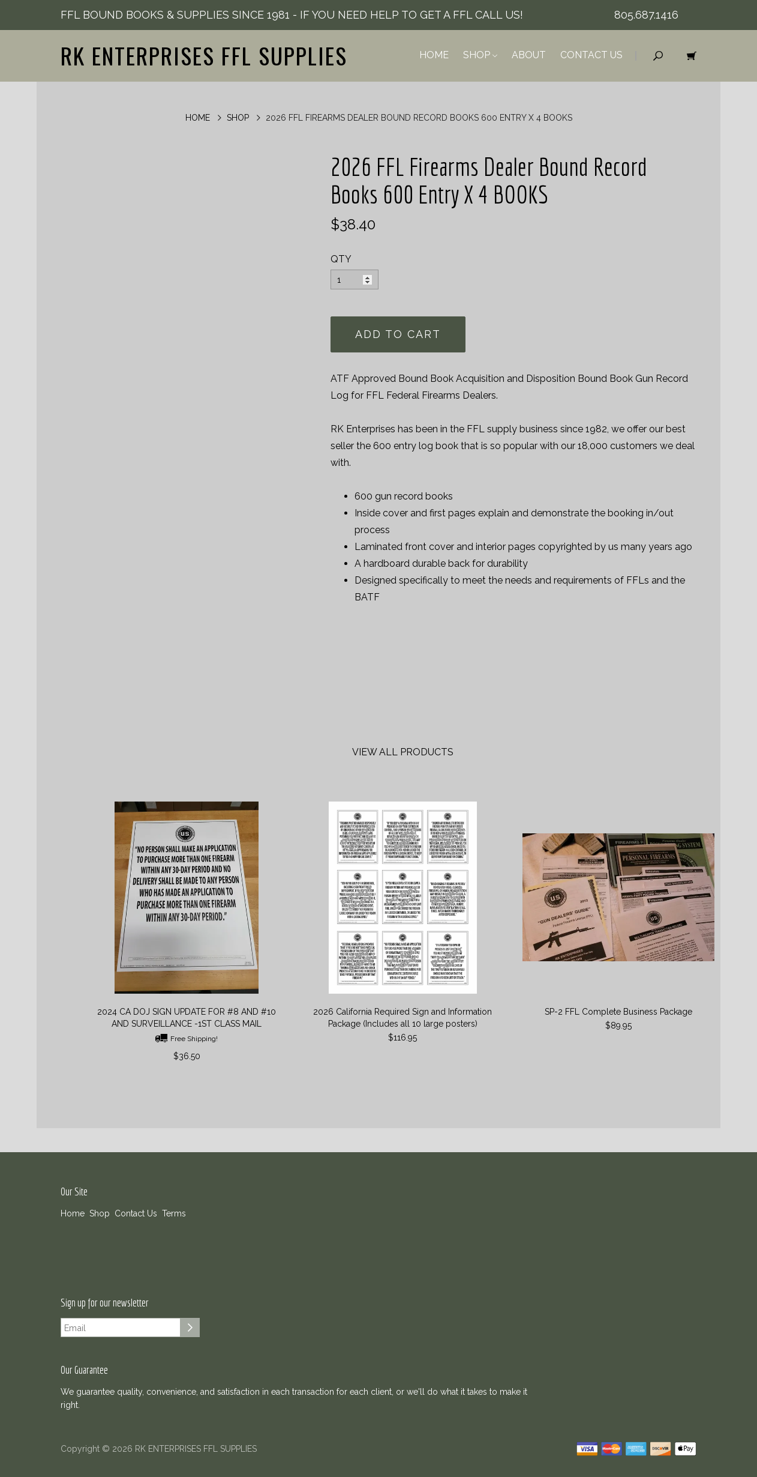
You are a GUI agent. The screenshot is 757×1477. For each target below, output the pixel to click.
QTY (341, 259)
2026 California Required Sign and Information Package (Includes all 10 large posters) (402, 1017)
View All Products (402, 752)
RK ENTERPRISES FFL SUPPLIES (204, 55)
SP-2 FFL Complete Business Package (618, 1011)
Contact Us (591, 55)
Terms (174, 1213)
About (529, 55)
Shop (480, 55)
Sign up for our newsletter (105, 1303)
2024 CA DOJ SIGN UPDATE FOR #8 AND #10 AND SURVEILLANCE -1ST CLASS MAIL (186, 1017)
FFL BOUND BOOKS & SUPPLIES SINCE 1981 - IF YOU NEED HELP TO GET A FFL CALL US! (292, 14)
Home (434, 55)
